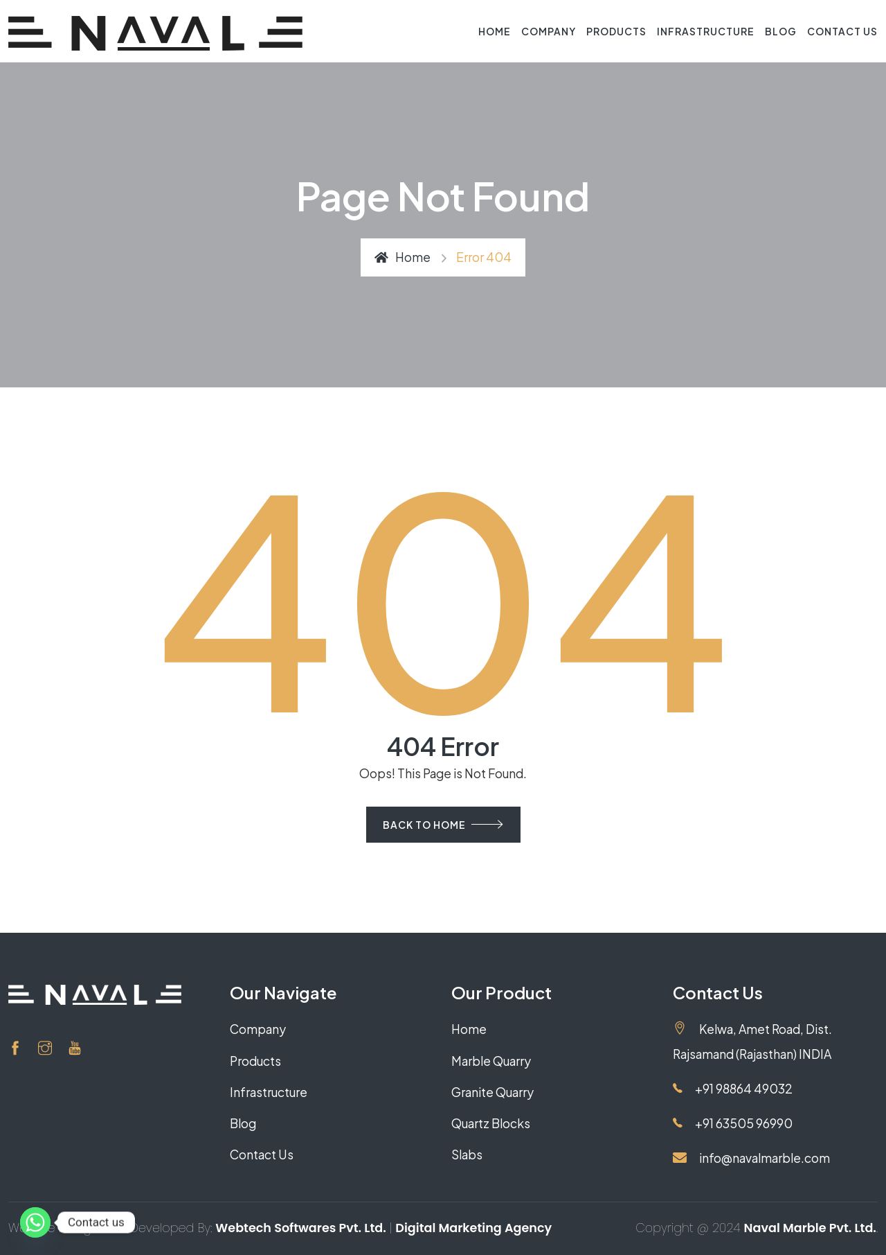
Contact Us (842, 31)
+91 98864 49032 (733, 1088)
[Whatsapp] (35, 1222)
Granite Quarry (492, 1092)
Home (494, 31)
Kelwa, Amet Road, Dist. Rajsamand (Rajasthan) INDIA (752, 1041)
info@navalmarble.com (751, 1158)
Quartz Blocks (490, 1123)
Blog (781, 31)
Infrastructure (705, 31)
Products (616, 31)
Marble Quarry (491, 1061)
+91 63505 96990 (733, 1123)
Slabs (466, 1154)
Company (548, 31)
